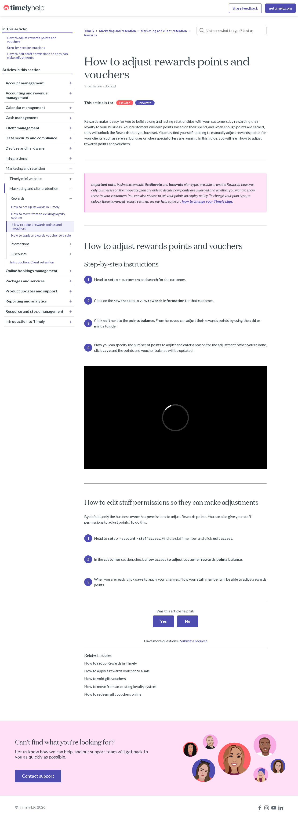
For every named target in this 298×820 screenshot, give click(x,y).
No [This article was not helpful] (187, 621)
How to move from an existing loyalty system (120, 686)
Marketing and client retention (164, 31)
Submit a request (193, 641)
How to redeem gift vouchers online (112, 694)
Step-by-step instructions (26, 48)
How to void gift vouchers (105, 678)
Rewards (90, 35)
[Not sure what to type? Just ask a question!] (231, 30)
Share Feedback (245, 8)
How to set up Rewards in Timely (110, 663)
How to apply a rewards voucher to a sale (117, 671)
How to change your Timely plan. (207, 201)
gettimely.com (280, 8)
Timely (89, 31)
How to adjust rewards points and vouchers (31, 39)
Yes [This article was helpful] (163, 621)
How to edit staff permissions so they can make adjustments (37, 55)
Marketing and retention (117, 31)
